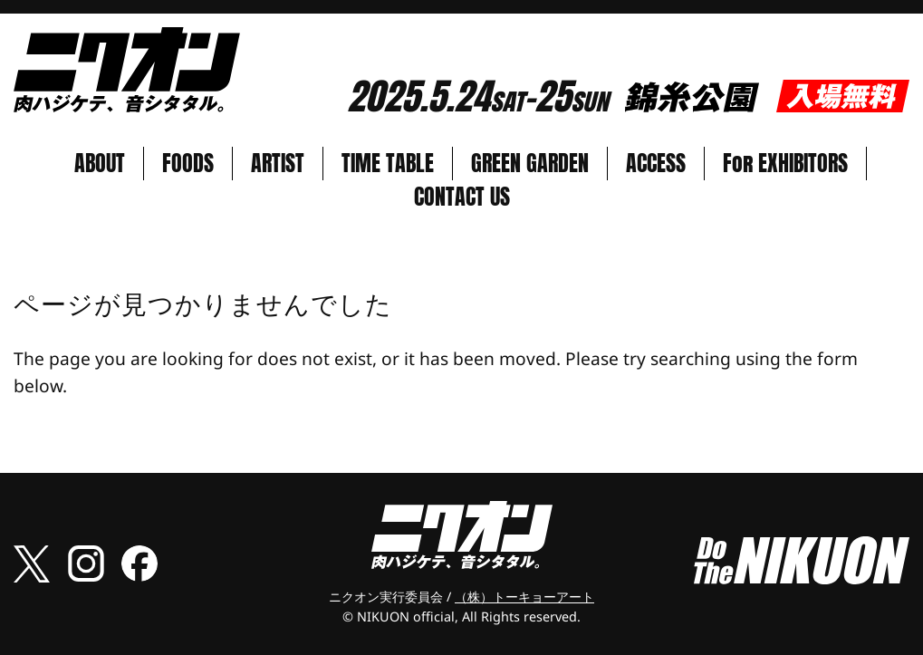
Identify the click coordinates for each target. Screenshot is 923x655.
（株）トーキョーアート (524, 596)
